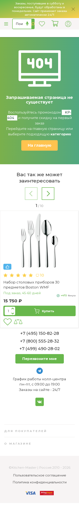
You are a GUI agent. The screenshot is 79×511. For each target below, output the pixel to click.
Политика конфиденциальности (40, 482)
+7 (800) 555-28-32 (39, 341)
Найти (33, 24)
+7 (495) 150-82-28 (39, 333)
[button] (31, 194)
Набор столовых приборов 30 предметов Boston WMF (31, 284)
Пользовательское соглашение (39, 475)
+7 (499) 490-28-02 (39, 348)
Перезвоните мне (39, 359)
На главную (39, 145)
